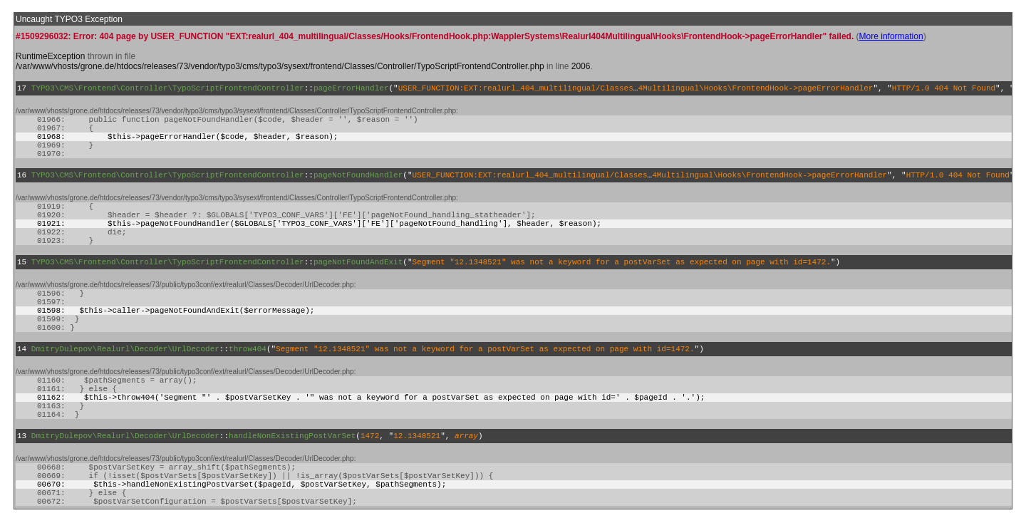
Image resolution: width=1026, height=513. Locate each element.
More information (891, 36)
